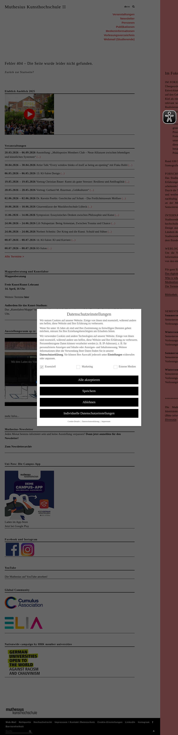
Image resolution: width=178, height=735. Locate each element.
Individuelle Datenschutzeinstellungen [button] (89, 413)
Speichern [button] (89, 391)
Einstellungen (115, 354)
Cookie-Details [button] (74, 421)
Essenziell (48, 366)
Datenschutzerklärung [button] (91, 421)
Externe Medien (125, 366)
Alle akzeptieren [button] (89, 380)
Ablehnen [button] (88, 402)
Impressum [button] (105, 421)
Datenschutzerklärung (51, 354)
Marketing (84, 366)
